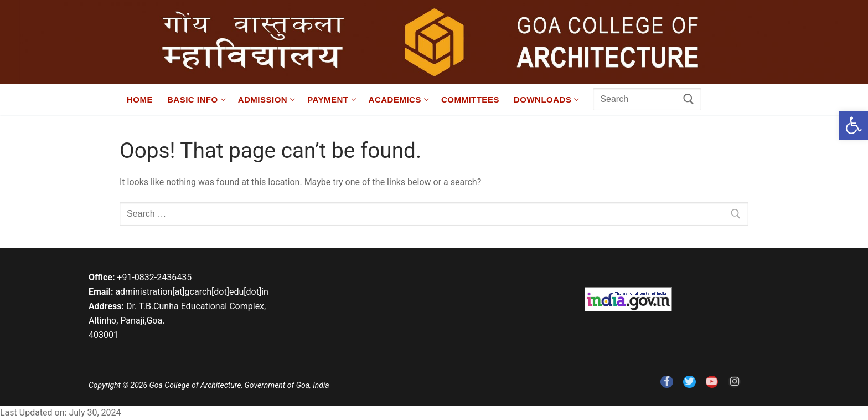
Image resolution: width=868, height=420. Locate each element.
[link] (853, 125)
